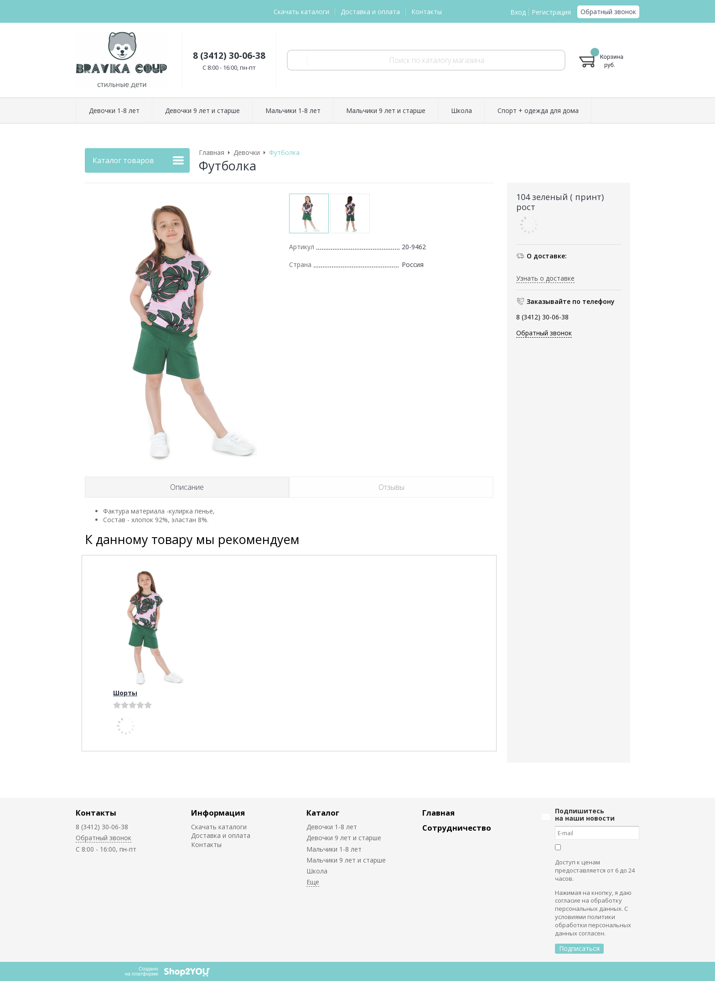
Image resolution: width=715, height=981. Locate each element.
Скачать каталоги (301, 11)
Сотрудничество (456, 827)
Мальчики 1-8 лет (334, 849)
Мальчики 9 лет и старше (346, 860)
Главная (438, 812)
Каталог (322, 812)
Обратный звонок (608, 11)
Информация (218, 812)
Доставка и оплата (370, 11)
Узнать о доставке (545, 278)
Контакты (426, 11)
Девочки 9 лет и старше (343, 837)
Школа (316, 871)
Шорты (125, 692)
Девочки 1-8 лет (331, 826)
